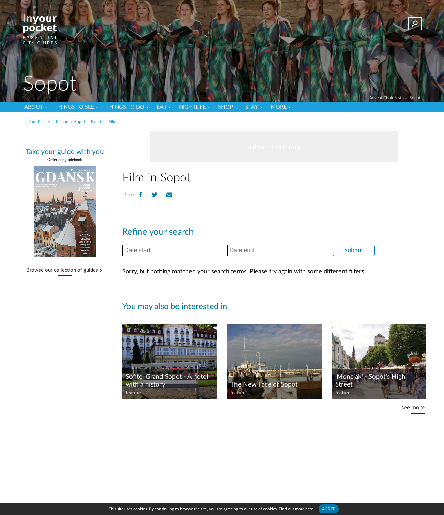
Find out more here (296, 509)
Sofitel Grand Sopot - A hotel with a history (167, 381)
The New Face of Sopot (264, 384)
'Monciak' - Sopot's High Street (370, 381)
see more (413, 407)
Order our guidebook (64, 160)
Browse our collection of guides (62, 270)
